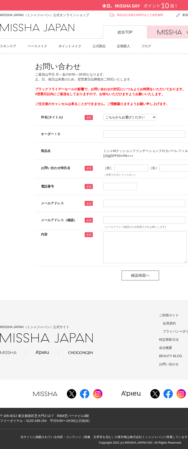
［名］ (154, 168)
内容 (44, 234)
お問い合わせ (169, 364)
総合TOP (125, 32)
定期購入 (123, 46)
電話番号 (47, 186)
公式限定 (99, 46)
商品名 (46, 151)
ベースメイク (37, 46)
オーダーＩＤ (51, 134)
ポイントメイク (69, 46)
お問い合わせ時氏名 (55, 168)
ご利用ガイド (169, 315)
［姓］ (108, 168)
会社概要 (165, 348)
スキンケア (8, 46)
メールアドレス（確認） (59, 220)
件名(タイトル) (52, 117)
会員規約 (169, 323)
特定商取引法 (169, 339)
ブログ (146, 46)
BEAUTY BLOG (170, 356)
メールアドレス (52, 203)
